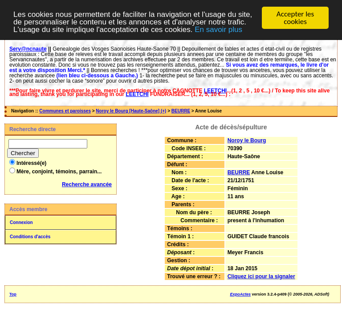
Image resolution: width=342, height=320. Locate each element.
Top (12, 294)
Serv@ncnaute (28, 49)
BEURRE (180, 110)
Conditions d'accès (30, 236)
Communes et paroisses (65, 110)
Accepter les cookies (295, 17)
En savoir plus (218, 29)
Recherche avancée (87, 184)
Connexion (21, 222)
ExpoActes (240, 294)
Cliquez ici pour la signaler (261, 276)
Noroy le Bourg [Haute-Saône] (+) (131, 110)
